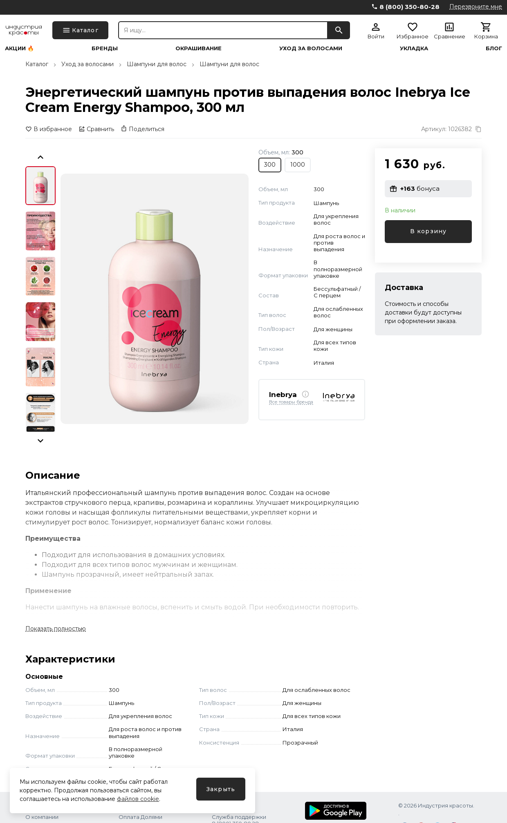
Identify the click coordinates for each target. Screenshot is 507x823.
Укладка (414, 48)
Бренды (105, 48)
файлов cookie (138, 799)
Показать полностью (55, 628)
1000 (297, 164)
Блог (494, 48)
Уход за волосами (310, 48)
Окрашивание (198, 48)
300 (270, 164)
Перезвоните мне (475, 6)
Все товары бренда (291, 402)
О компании (41, 817)
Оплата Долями (140, 817)
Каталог (36, 64)
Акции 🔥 (19, 48)
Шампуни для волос (156, 64)
